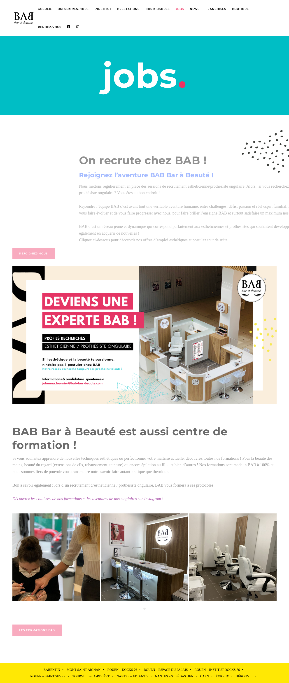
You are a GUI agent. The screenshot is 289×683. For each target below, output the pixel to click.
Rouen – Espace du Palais (166, 669)
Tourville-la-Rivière (91, 676)
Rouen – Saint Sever (48, 676)
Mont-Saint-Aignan (84, 669)
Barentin (52, 669)
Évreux (222, 676)
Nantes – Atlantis (132, 676)
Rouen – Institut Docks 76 (217, 669)
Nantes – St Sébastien (174, 676)
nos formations (226, 458)
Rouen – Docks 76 (122, 669)
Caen (204, 676)
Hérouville (246, 676)
